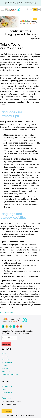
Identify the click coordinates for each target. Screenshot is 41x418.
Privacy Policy (7, 392)
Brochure (5, 356)
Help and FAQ (7, 386)
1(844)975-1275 (7, 398)
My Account (6, 371)
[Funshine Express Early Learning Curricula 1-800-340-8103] (20, 11)
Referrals (5, 368)
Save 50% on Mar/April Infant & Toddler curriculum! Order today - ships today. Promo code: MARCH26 (20, 3)
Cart (31, 9)
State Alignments (8, 362)
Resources (5, 359)
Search (28, 9)
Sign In (39, 9)
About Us (5, 389)
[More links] (2, 10)
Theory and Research (10, 374)
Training (5, 365)
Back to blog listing (7, 312)
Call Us (35, 9)
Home (4, 353)
